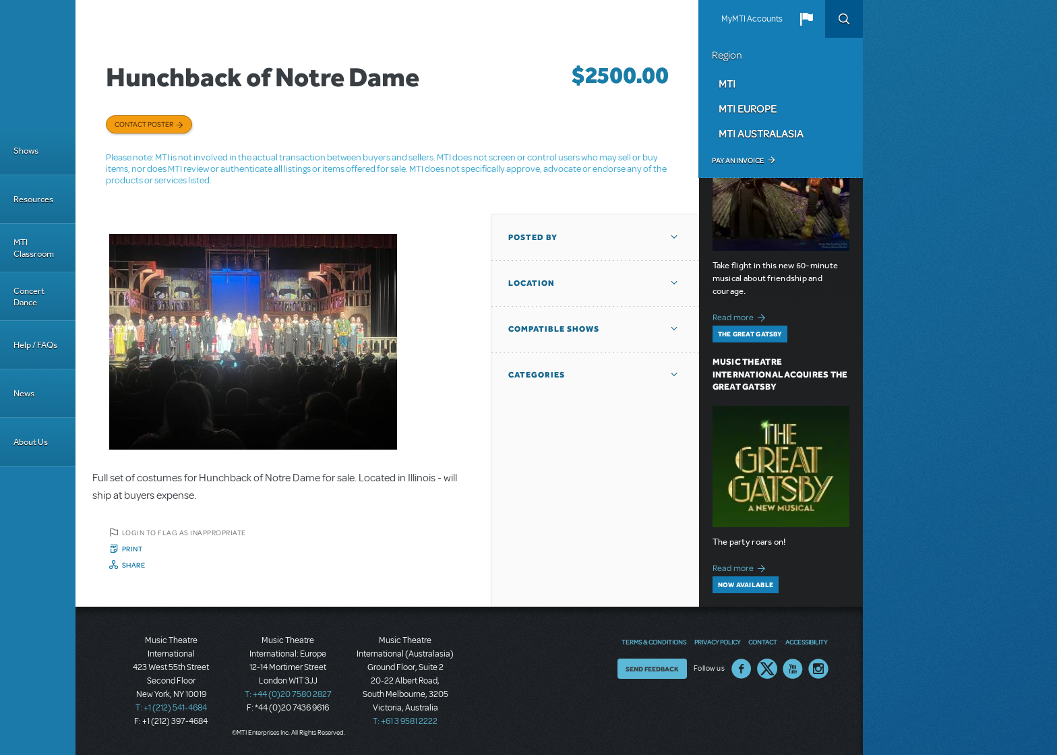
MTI (727, 83)
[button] (806, 19)
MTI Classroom (33, 248)
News (23, 393)
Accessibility (806, 642)
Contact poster (144, 124)
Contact (762, 642)
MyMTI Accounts (752, 18)
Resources (33, 199)
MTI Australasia (761, 133)
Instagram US (818, 669)
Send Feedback (652, 669)
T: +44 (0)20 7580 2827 (288, 694)
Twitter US (767, 669)
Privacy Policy (717, 642)
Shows (25, 150)
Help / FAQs (35, 345)
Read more (741, 315)
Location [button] (531, 283)
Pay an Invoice (738, 160)
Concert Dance (28, 296)
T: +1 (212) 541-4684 (171, 707)
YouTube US (793, 669)
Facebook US (741, 669)
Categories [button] (536, 375)
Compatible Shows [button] (553, 329)
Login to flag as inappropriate (184, 532)
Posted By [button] (532, 237)
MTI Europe (748, 108)
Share (134, 565)
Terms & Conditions (654, 642)
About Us (30, 442)
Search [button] (844, 19)
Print (132, 548)
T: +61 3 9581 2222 (405, 721)
